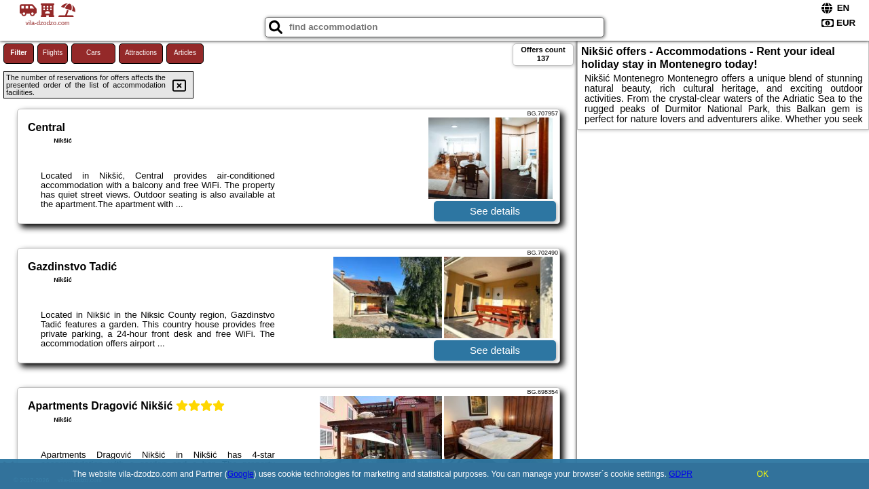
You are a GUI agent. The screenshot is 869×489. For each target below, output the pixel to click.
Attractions (141, 52)
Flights (52, 52)
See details (495, 211)
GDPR (680, 474)
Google (240, 474)
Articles (185, 52)
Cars (93, 52)
